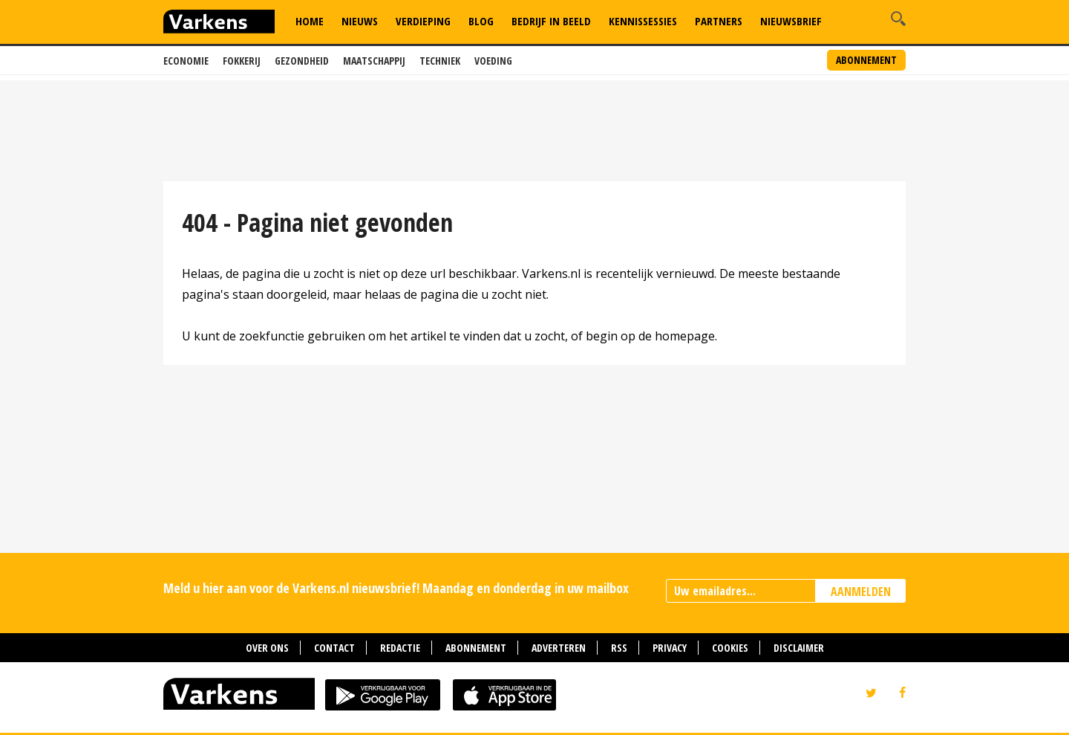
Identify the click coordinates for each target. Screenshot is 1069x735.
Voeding (493, 61)
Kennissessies (643, 20)
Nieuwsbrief (791, 20)
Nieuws (359, 20)
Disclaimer (799, 648)
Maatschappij (374, 61)
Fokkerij (242, 61)
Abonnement (866, 60)
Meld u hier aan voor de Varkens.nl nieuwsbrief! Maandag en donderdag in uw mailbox (396, 588)
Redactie (400, 648)
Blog (481, 20)
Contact (334, 648)
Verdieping (423, 20)
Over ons (267, 648)
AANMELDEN (861, 591)
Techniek (439, 61)
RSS (619, 648)
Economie (186, 61)
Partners (718, 20)
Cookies (730, 648)
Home (309, 20)
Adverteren (559, 648)
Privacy (670, 648)
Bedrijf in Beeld (551, 20)
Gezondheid (302, 61)
